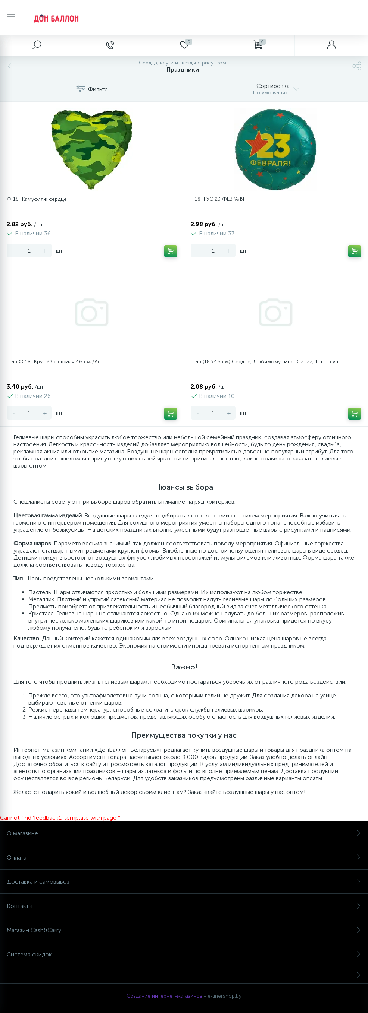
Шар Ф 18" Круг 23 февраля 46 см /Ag (54, 361)
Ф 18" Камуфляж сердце (37, 199)
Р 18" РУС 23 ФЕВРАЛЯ (217, 199)
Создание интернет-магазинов (164, 996)
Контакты (184, 905)
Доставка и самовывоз (184, 881)
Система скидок (184, 954)
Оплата (184, 857)
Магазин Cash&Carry (184, 930)
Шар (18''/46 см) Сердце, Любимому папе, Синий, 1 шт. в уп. (265, 361)
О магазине (184, 833)
